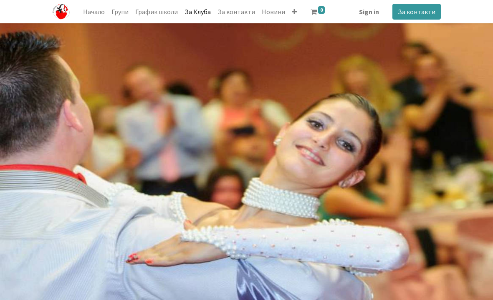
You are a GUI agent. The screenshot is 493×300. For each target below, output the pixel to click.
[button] (294, 11)
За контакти (416, 12)
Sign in (369, 12)
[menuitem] (94, 11)
